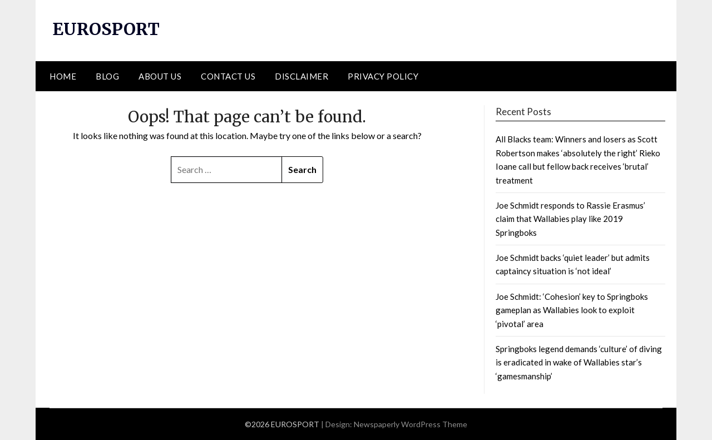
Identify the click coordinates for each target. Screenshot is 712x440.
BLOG (107, 76)
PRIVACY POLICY (383, 76)
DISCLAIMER (301, 76)
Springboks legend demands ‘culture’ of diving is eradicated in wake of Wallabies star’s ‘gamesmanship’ (579, 362)
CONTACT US (228, 76)
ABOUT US (160, 76)
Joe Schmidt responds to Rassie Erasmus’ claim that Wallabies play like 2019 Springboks (570, 219)
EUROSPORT (106, 28)
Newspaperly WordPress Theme (410, 424)
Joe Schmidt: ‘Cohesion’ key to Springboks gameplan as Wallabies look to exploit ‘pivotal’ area (572, 310)
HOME (63, 76)
